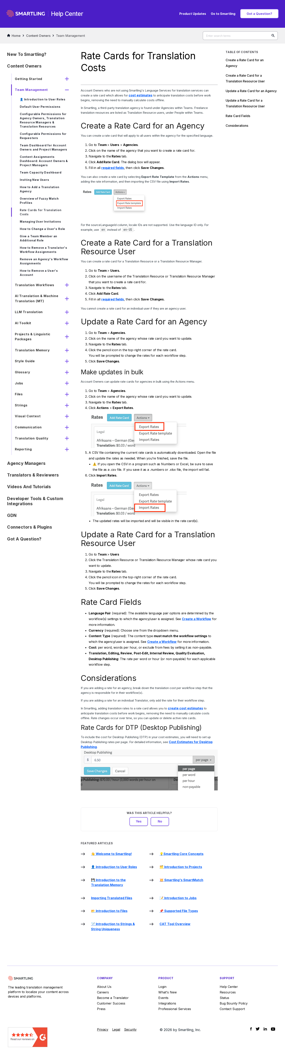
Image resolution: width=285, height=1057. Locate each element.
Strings (21, 405)
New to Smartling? (27, 54)
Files (19, 394)
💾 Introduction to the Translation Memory (108, 882)
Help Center (229, 987)
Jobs (19, 383)
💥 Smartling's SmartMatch (181, 880)
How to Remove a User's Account (39, 272)
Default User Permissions (40, 106)
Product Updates (192, 14)
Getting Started (28, 79)
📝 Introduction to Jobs (178, 898)
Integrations (167, 1003)
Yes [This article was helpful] (139, 821)
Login (162, 987)
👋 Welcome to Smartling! (111, 854)
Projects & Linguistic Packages (32, 336)
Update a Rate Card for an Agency (251, 91)
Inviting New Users (34, 179)
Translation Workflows (34, 285)
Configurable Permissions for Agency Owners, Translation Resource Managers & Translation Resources (43, 120)
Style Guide (25, 361)
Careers (103, 992)
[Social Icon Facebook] (251, 1028)
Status (224, 998)
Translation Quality (31, 438)
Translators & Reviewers (33, 475)
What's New (167, 992)
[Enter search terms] (240, 35)
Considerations (237, 126)
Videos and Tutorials (29, 486)
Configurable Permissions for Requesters (43, 136)
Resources (228, 992)
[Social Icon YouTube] (273, 1029)
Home (14, 36)
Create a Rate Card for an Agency (245, 63)
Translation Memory (32, 350)
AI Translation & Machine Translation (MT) (36, 298)
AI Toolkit (23, 323)
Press (101, 1009)
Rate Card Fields (238, 116)
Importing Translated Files (111, 898)
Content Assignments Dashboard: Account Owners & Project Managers (44, 161)
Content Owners (38, 36)
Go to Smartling (223, 14)
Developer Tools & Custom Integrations (35, 501)
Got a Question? (259, 14)
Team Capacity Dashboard (41, 172)
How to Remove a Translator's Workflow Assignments (43, 250)
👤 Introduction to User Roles (43, 99)
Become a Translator (113, 998)
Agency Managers (26, 463)
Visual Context (28, 416)
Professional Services (174, 1009)
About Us (104, 987)
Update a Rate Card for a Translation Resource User (245, 103)
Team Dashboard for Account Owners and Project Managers (43, 147)
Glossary (22, 372)
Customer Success (111, 1003)
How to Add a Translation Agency (39, 189)
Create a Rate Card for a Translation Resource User (246, 78)
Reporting (23, 449)
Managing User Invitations (40, 221)
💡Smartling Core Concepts (181, 854)
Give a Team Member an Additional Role (38, 238)
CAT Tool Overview (175, 924)
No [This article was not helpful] (160, 821)
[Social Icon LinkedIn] (265, 1028)
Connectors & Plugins (29, 527)
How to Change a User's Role (42, 229)
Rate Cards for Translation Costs (40, 212)
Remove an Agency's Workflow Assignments (44, 261)
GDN (12, 515)
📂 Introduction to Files (109, 911)
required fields (112, 168)
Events (163, 998)
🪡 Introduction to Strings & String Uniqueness (113, 926)
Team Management (70, 36)
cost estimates (140, 95)
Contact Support (232, 1009)
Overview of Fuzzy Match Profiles (39, 200)
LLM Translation (29, 312)
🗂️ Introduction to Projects (181, 867)
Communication (28, 427)
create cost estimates (185, 708)
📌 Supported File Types (179, 911)
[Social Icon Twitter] (258, 1028)
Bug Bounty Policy (234, 1003)
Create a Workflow (196, 619)
